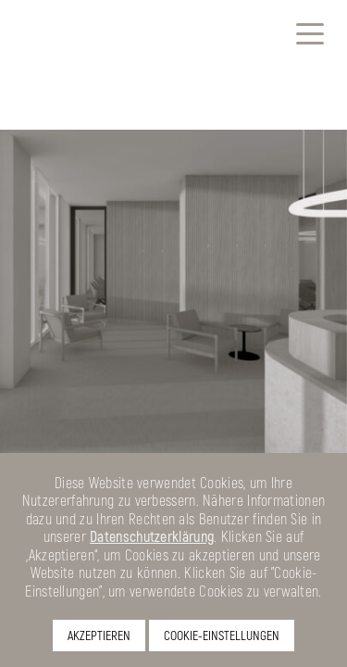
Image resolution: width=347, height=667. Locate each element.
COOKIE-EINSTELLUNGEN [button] (221, 635)
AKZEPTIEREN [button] (99, 635)
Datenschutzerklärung (152, 536)
